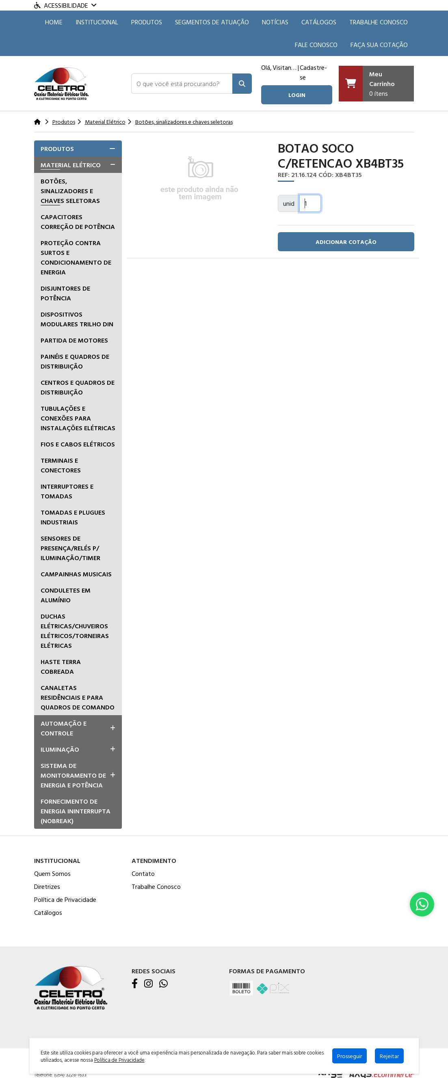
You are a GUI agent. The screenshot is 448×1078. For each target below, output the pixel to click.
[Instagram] (148, 984)
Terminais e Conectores (61, 465)
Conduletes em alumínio (66, 595)
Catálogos (318, 22)
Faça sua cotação (379, 45)
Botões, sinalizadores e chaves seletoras (70, 190)
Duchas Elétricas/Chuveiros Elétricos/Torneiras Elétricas (75, 630)
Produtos (146, 22)
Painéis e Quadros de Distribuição (75, 361)
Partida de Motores (74, 340)
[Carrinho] (376, 83)
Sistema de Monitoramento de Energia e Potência (73, 775)
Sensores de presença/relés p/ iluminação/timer (70, 548)
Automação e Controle (64, 728)
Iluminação (60, 749)
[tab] (78, 148)
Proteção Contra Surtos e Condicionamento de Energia (76, 257)
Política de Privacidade (65, 899)
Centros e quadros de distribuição (78, 387)
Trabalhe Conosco (378, 22)
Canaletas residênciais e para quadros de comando (78, 697)
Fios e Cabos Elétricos (78, 444)
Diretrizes (47, 886)
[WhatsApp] (163, 984)
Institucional (97, 22)
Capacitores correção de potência (78, 221)
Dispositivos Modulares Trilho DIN (77, 319)
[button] (182, 83)
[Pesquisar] (242, 83)
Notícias (275, 22)
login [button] (296, 95)
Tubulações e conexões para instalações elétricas (78, 418)
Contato (143, 873)
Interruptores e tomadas (67, 491)
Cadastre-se (313, 72)
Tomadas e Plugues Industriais (73, 517)
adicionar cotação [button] (346, 241)
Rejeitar (389, 1056)
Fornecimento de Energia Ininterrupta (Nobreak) (75, 811)
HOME (54, 22)
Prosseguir (349, 1056)
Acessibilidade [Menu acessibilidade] (65, 5)
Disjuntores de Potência (65, 293)
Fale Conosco (316, 45)
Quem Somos (52, 873)
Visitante (285, 67)
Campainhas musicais (76, 574)
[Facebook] (135, 984)
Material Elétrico (71, 165)
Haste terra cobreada (61, 666)
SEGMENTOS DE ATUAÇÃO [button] (212, 22)
